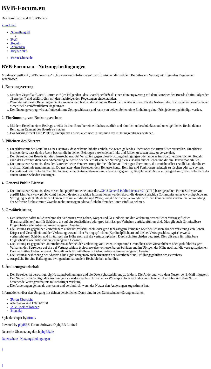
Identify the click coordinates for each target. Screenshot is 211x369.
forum (31, 317)
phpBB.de (47, 331)
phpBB (22, 324)
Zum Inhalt (9, 25)
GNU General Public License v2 (122, 190)
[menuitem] (14, 39)
